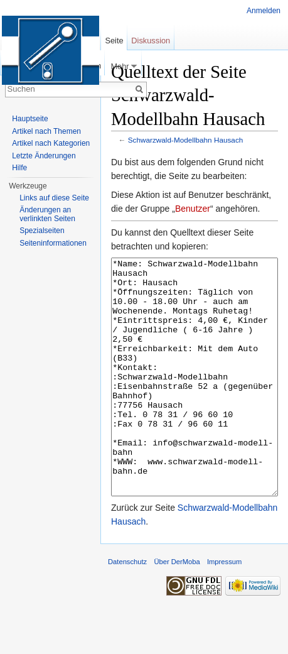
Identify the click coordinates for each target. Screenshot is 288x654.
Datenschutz (127, 609)
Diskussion (150, 40)
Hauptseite (30, 118)
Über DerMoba (177, 609)
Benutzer (192, 209)
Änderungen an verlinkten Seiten (47, 214)
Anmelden (263, 10)
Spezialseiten (41, 230)
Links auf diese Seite (54, 197)
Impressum (224, 609)
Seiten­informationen (53, 243)
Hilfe (19, 167)
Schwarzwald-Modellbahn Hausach (185, 140)
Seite (114, 40)
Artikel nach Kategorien (51, 143)
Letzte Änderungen (43, 155)
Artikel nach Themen (46, 131)
